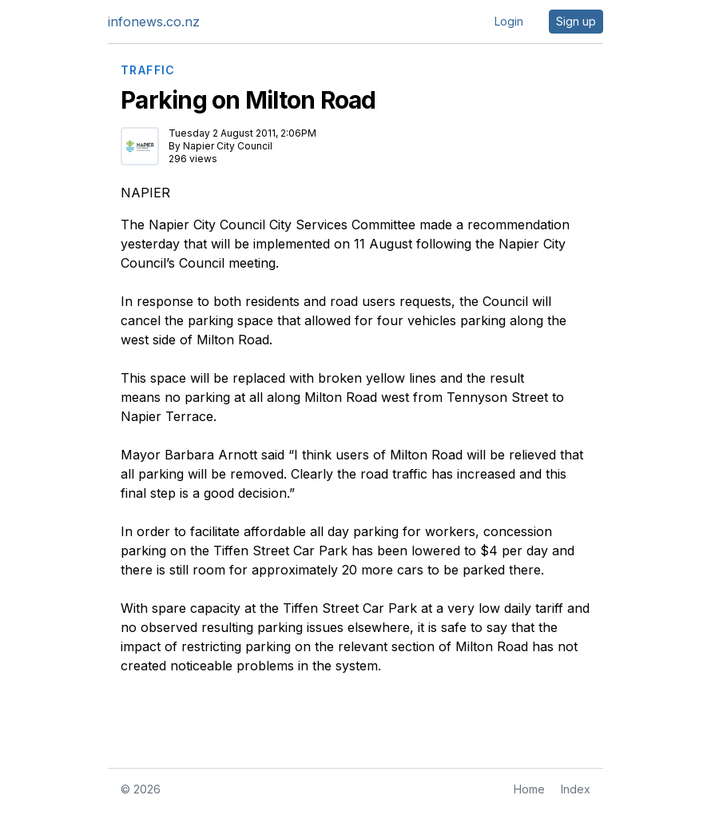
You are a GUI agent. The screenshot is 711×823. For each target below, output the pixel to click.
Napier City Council (227, 146)
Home (529, 789)
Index (575, 789)
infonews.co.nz (154, 22)
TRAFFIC (148, 70)
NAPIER (145, 193)
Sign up (576, 21)
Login (509, 21)
